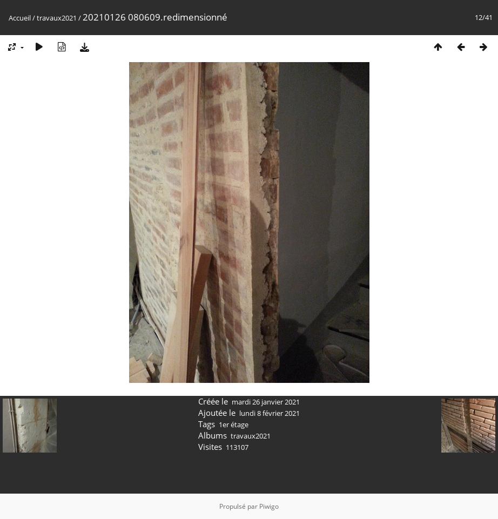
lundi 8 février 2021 (269, 413)
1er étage (233, 424)
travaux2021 (57, 18)
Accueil (20, 18)
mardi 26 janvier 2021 (266, 402)
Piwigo (269, 506)
